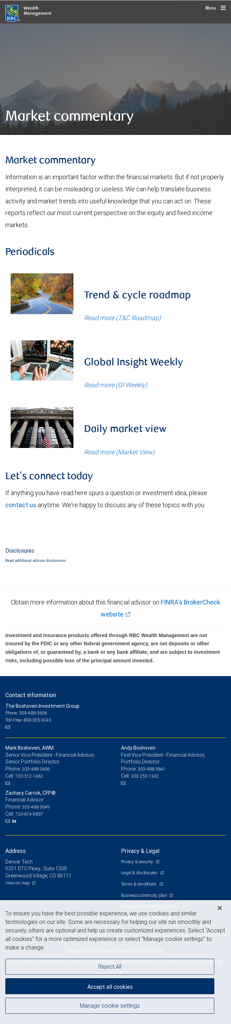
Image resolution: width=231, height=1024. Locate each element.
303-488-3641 (151, 769)
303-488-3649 (36, 807)
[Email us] (8, 727)
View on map (17, 883)
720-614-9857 (29, 814)
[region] (115, 962)
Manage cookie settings (110, 1005)
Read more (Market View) (119, 452)
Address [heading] (15, 850)
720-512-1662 (29, 776)
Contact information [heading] (30, 695)
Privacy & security (137, 862)
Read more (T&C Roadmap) (122, 318)
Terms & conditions (139, 884)
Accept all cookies (110, 986)
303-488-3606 (36, 769)
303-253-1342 (145, 776)
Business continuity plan (144, 895)
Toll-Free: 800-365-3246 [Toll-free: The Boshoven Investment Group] (28, 720)
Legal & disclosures (140, 873)
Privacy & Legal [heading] (140, 850)
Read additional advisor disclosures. (36, 560)
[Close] (219, 908)
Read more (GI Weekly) (115, 385)
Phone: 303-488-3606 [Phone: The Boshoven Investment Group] (26, 713)
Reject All (109, 966)
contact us (20, 505)
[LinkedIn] (15, 821)
